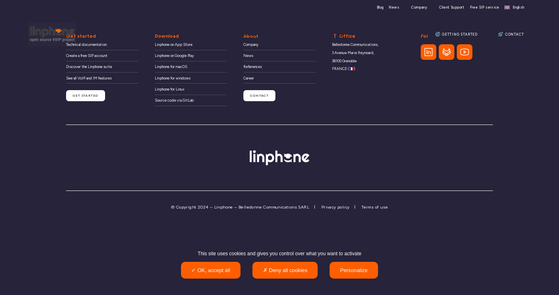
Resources (369, 34)
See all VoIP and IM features (89, 78)
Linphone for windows (172, 78)
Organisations (247, 34)
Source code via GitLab (174, 100)
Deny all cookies (285, 270)
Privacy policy (335, 207)
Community (331, 34)
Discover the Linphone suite (89, 66)
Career (248, 78)
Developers (291, 34)
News (394, 7)
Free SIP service (484, 7)
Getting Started (456, 34)
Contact (511, 34)
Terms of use (375, 207)
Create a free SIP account (87, 55)
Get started (84, 95)
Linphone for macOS (171, 66)
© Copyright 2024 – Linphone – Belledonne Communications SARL (240, 207)
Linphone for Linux (169, 89)
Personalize (354, 270)
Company (419, 7)
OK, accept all (210, 270)
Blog (380, 7)
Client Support (452, 7)
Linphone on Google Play (174, 55)
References (408, 34)
